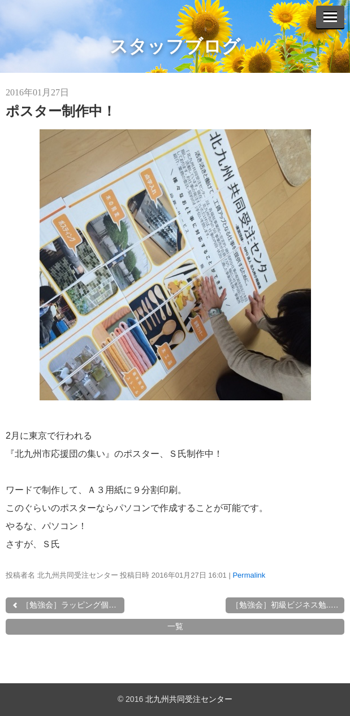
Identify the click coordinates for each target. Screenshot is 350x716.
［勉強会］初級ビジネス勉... (286, 604)
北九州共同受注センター (188, 699)
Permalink (248, 575)
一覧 (175, 626)
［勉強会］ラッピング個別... (67, 604)
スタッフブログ (175, 46)
